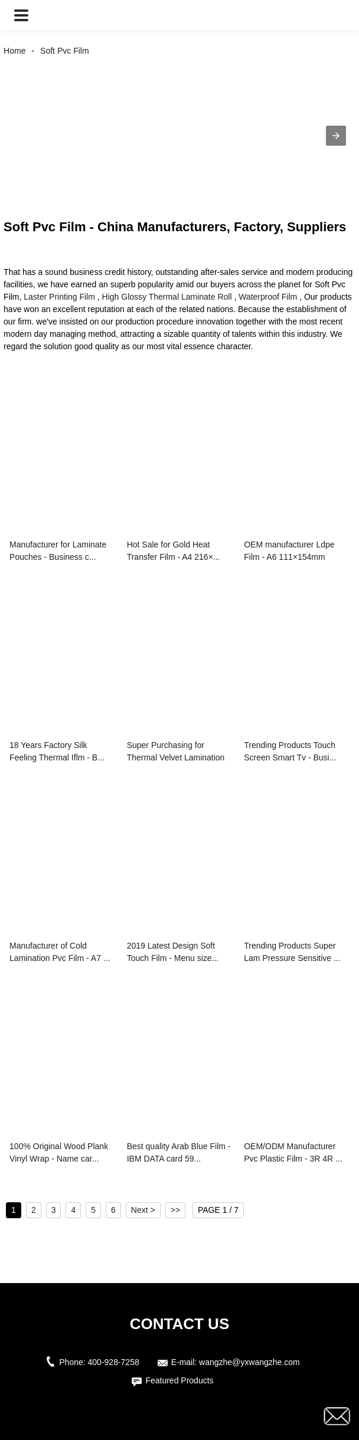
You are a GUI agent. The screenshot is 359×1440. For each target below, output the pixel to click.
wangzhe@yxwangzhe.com (249, 1362)
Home (14, 50)
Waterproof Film (268, 296)
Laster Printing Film (59, 296)
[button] (21, 15)
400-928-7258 (113, 1362)
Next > (143, 1210)
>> (175, 1210)
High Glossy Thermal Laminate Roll (167, 296)
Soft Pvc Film (64, 50)
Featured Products (179, 1380)
